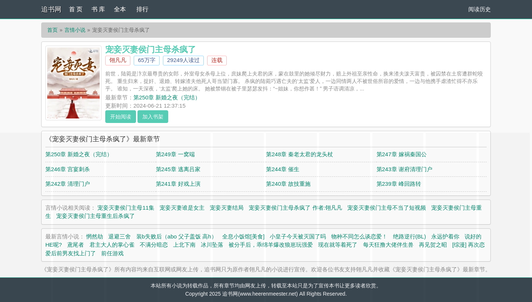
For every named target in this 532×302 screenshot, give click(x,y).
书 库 (98, 9)
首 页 (75, 9)
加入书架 (152, 117)
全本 (120, 9)
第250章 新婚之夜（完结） (166, 97)
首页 (52, 30)
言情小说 (74, 30)
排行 (142, 9)
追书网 (51, 9)
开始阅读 (120, 117)
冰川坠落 (212, 244)
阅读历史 (479, 9)
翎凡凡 (117, 60)
